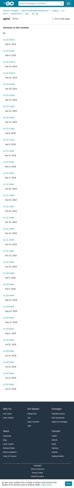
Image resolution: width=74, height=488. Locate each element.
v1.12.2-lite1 (8, 184)
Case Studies (8, 418)
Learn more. (46, 485)
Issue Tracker (8, 444)
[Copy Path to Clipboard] (37, 14)
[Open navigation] (68, 3)
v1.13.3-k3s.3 (9, 73)
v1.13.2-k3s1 (9, 118)
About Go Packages (60, 422)
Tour (29, 418)
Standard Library (58, 414)
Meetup (55, 452)
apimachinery (16, 14)
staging (55, 11)
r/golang (55, 448)
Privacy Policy (37, 473)
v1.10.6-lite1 (8, 329)
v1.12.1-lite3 (8, 251)
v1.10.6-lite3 (8, 307)
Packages (57, 409)
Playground (31, 414)
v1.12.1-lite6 (8, 218)
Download (7, 436)
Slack (54, 444)
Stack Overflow (33, 422)
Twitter (54, 436)
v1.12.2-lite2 (8, 173)
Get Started (33, 409)
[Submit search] (61, 3)
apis (33, 14)
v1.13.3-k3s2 (9, 40)
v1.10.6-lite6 (8, 273)
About (6, 431)
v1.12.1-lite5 (8, 229)
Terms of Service (37, 469)
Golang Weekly (58, 456)
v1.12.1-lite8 (8, 195)
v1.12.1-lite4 (8, 240)
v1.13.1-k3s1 (9, 140)
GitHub (54, 440)
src (62, 11)
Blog (5, 440)
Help (29, 426)
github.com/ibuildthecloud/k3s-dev (35, 11)
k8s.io (5, 14)
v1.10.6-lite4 (8, 295)
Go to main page (61, 19)
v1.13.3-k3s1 (9, 51)
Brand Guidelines (10, 452)
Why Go (7, 409)
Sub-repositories (58, 418)
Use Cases (7, 414)
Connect (56, 431)
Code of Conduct (9, 456)
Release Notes (9, 448)
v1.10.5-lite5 (8, 340)
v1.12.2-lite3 (8, 162)
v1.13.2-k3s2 (9, 106)
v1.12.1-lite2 (8, 262)
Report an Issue (37, 476)
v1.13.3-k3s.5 (9, 62)
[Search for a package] (38, 3)
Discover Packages (10, 11)
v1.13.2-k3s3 (9, 95)
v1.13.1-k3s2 (9, 129)
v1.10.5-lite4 (8, 351)
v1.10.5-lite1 (8, 384)
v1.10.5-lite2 (8, 373)
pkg (26, 14)
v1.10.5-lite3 (8, 362)
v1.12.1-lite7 (8, 206)
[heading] (10, 4)
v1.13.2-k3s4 (9, 84)
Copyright (37, 465)
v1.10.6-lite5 (8, 284)
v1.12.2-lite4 (8, 151)
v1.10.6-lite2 (8, 318)
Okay (68, 484)
